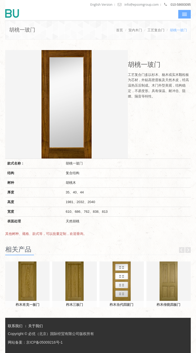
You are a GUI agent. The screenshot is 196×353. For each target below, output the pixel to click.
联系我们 (15, 326)
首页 (119, 30)
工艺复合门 (155, 30)
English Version (101, 4)
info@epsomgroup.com (141, 4)
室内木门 (135, 30)
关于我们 (35, 326)
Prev (182, 250)
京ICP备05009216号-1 (44, 342)
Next (188, 250)
